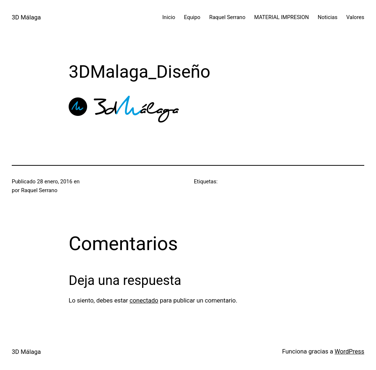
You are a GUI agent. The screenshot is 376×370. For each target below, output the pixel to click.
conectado (144, 300)
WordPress (349, 351)
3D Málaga (26, 17)
